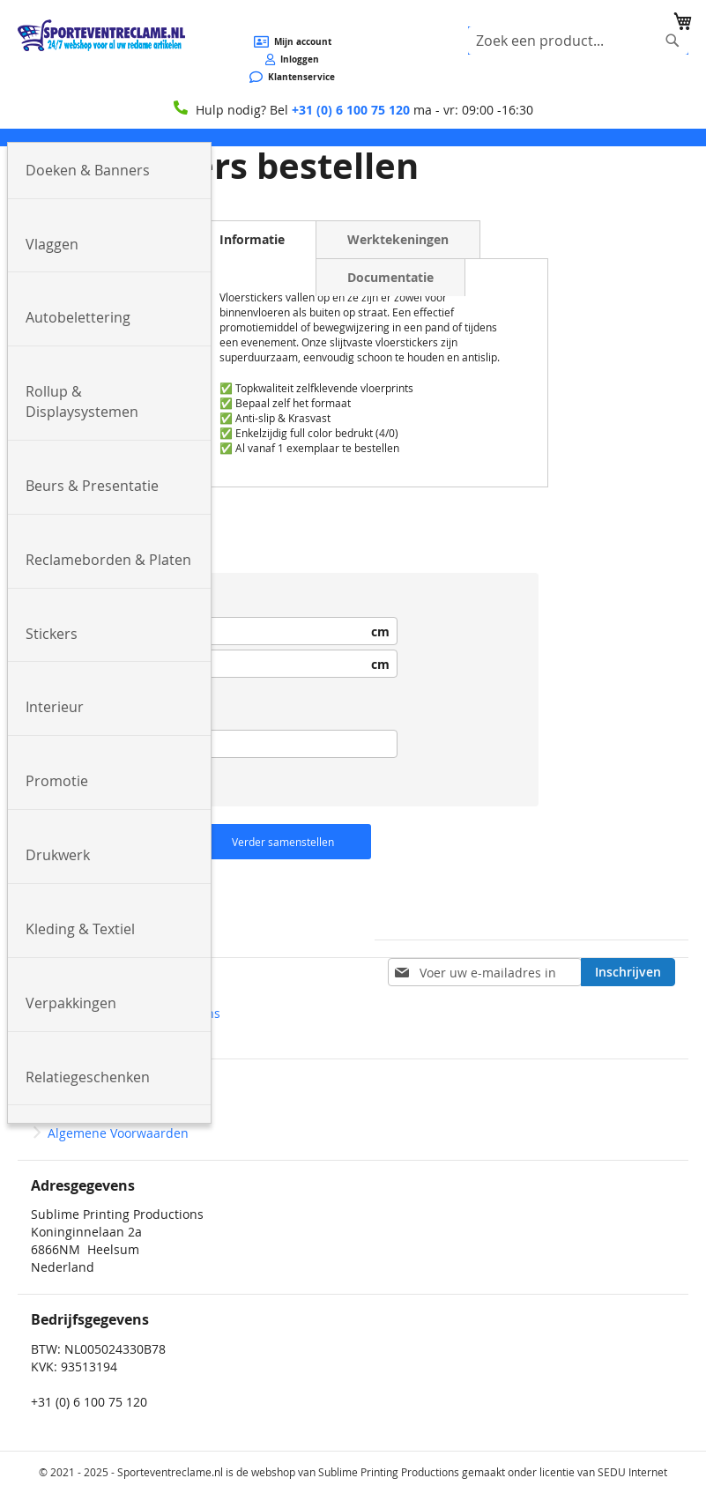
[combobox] (578, 40)
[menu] (353, 137)
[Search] (672, 40)
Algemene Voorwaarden (118, 1133)
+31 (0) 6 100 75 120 (351, 109)
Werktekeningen (398, 239)
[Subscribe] (628, 972)
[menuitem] (109, 171)
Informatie (252, 239)
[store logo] (101, 35)
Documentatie (390, 277)
